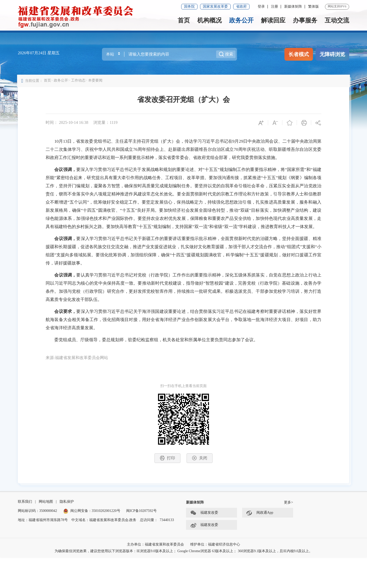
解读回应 (273, 20)
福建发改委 (204, 525)
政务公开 (241, 20)
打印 (167, 468)
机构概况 (209, 20)
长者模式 (299, 54)
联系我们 (25, 514)
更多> (288, 515)
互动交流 (337, 20)
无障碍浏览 (332, 54)
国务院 (189, 6)
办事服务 (305, 20)
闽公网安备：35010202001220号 (91, 523)
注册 (274, 6)
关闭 (199, 468)
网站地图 (46, 514)
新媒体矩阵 (293, 6)
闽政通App (259, 525)
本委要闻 (96, 82)
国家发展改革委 (215, 6)
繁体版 (313, 6)
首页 (184, 20)
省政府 (241, 6)
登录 (261, 6)
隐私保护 (67, 514)
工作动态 (79, 82)
